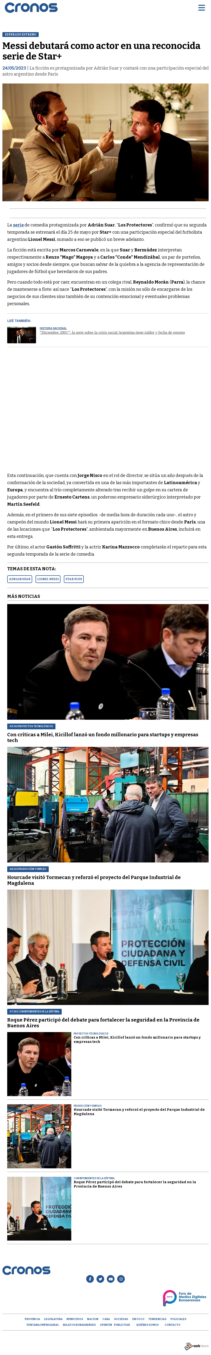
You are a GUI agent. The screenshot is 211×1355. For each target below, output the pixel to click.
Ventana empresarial (42, 1324)
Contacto (173, 1324)
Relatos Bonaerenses (79, 1324)
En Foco (138, 1319)
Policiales (178, 1319)
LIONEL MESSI (48, 579)
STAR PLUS (74, 579)
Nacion (92, 1319)
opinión (106, 1324)
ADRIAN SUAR (19, 579)
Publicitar (122, 1324)
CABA (106, 1319)
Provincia (32, 1319)
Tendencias (157, 1319)
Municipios (74, 1319)
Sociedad (121, 1319)
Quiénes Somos (147, 1324)
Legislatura (53, 1319)
